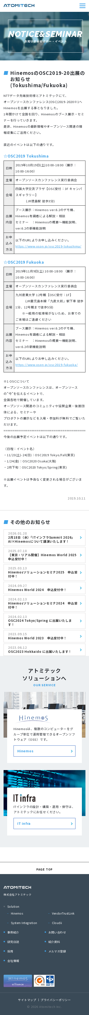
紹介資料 (54, 942)
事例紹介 (13, 932)
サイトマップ (27, 1000)
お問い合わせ (57, 932)
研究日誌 (13, 942)
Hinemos (17, 913)
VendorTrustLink (63, 913)
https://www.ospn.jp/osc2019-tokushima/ (48, 246)
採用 (10, 951)
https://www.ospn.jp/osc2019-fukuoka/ (46, 364)
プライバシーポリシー (56, 1000)
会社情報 (13, 961)
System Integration (24, 923)
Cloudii (57, 923)
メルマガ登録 (57, 951)
